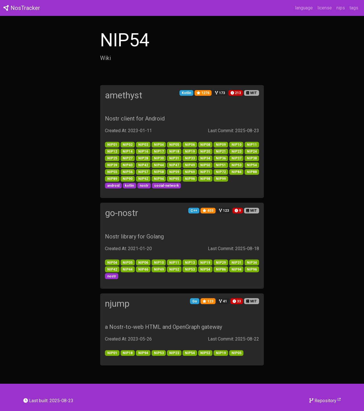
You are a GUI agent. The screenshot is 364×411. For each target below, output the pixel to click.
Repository (325, 400)
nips (340, 8)
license (324, 8)
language (304, 8)
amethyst (123, 95)
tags (353, 8)
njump (117, 303)
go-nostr (121, 212)
